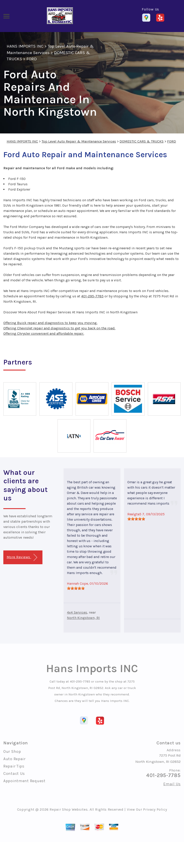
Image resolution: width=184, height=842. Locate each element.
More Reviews (22, 557)
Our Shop (12, 751)
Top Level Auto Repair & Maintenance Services (79, 141)
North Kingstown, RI (83, 618)
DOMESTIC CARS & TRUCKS (142, 141)
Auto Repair (14, 758)
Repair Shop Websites (69, 809)
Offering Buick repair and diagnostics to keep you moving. (50, 323)
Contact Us (14, 773)
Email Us (172, 784)
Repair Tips (13, 766)
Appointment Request (24, 780)
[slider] (76, 588)
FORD (31, 58)
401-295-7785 (92, 296)
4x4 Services (77, 612)
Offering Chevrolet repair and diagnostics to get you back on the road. (59, 328)
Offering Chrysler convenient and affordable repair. (43, 333)
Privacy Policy (155, 809)
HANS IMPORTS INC (25, 46)
